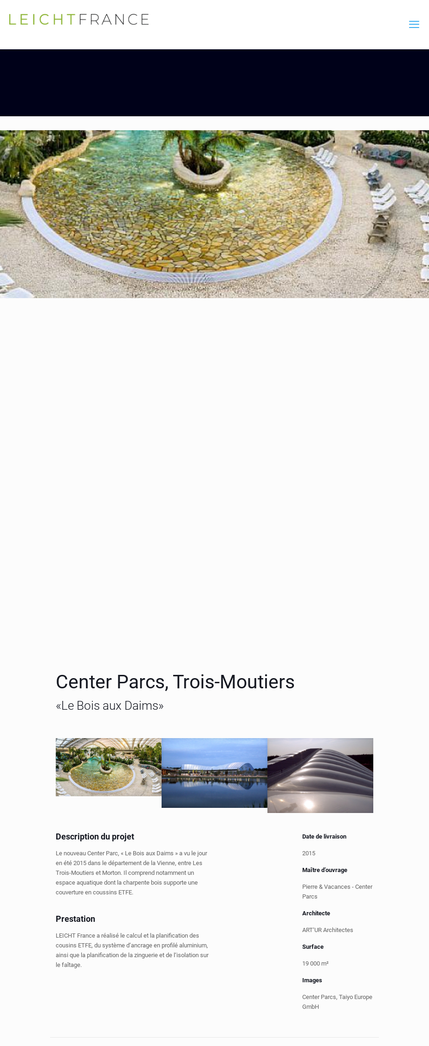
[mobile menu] (414, 25)
